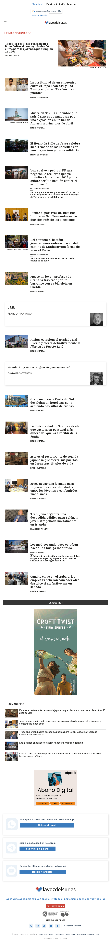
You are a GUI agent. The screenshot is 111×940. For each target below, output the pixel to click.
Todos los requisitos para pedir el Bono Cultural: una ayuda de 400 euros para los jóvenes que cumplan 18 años (29, 48)
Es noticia (37, 4)
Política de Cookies (85, 934)
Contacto (60, 934)
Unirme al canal (47, 825)
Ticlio (11, 307)
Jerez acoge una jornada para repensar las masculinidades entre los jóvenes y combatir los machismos (54, 489)
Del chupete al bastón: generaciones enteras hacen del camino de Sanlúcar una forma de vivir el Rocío (55, 245)
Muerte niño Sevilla (55, 4)
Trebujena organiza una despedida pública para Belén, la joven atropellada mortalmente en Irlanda (54, 519)
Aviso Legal (70, 934)
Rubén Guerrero (38, 468)
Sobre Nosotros (46, 934)
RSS (97, 934)
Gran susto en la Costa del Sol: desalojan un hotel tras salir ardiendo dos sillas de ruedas (52, 402)
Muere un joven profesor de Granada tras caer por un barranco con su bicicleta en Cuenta (51, 282)
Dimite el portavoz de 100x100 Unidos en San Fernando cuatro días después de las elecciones (53, 216)
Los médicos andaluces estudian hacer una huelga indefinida (54, 546)
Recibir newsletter (42, 871)
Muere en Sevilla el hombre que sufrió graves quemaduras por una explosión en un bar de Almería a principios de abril (53, 118)
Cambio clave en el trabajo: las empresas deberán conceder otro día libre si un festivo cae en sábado (54, 582)
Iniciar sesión (39, 15)
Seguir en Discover (72, 926)
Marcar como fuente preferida (46, 11)
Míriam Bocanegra (39, 97)
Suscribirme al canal (37, 848)
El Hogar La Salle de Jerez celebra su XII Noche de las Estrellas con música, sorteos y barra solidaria (55, 147)
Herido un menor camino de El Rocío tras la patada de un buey (52, 259)
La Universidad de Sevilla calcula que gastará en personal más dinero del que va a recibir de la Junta (54, 431)
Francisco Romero (39, 189)
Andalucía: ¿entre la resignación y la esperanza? (39, 367)
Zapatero (71, 4)
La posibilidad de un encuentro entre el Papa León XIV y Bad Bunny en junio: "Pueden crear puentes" (53, 88)
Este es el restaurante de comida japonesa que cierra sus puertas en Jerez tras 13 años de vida (54, 460)
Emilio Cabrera (12, 56)
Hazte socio (55, 906)
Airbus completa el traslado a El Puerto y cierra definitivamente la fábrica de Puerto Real (55, 343)
